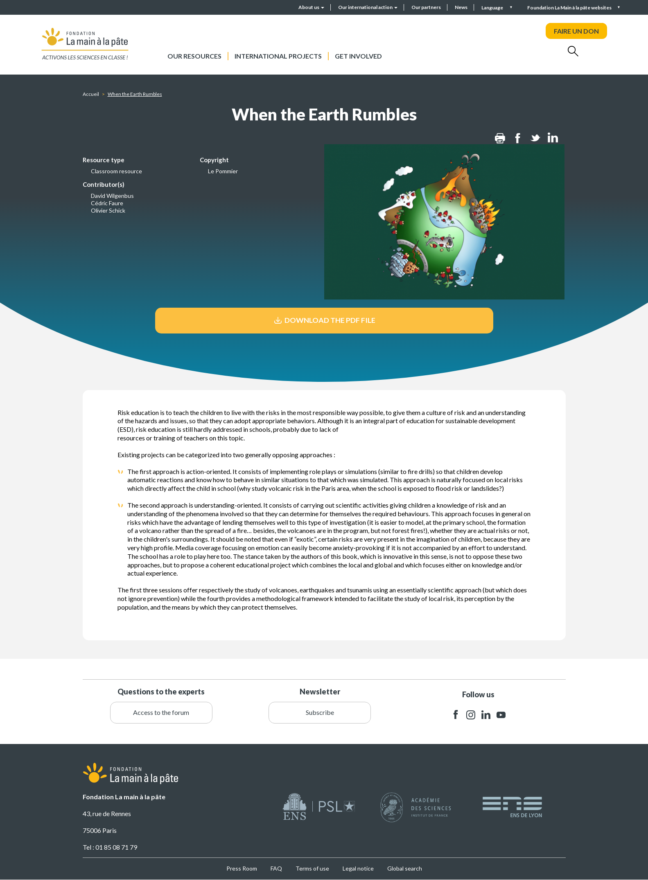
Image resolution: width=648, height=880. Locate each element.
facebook (455, 715)
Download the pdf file (324, 320)
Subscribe (320, 712)
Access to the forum (161, 712)
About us (311, 7)
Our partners (426, 7)
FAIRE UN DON (576, 31)
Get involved (358, 56)
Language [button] (492, 8)
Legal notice (358, 868)
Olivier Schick (108, 210)
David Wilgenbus (112, 195)
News (461, 7)
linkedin (485, 715)
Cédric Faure (107, 203)
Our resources (194, 56)
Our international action (367, 7)
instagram (470, 715)
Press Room (241, 868)
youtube (501, 715)
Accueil (91, 94)
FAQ (276, 868)
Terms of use (312, 868)
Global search (404, 868)
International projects (278, 56)
